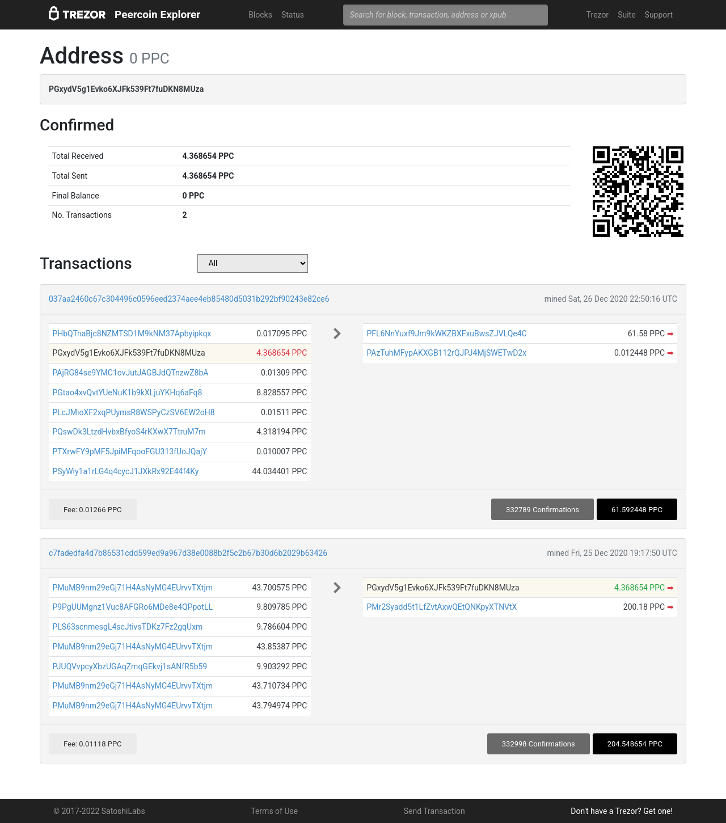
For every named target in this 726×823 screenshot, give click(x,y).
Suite (626, 14)
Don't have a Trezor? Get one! (622, 811)
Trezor (597, 14)
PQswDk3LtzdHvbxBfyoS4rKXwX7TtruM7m (128, 431)
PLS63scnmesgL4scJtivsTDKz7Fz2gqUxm (127, 626)
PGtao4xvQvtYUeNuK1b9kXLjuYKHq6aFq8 (127, 392)
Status (292, 14)
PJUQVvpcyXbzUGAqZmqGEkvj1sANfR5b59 (129, 666)
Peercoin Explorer (157, 14)
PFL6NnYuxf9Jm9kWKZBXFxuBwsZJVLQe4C (446, 333)
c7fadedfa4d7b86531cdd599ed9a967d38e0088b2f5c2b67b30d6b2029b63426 (188, 553)
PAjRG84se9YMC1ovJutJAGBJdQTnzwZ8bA (130, 372)
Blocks (260, 14)
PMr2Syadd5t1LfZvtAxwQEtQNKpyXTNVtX (441, 606)
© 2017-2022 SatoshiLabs (99, 811)
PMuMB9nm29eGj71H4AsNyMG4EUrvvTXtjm (132, 587)
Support (659, 14)
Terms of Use (274, 811)
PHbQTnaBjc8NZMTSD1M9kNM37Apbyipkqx (131, 333)
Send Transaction (434, 811)
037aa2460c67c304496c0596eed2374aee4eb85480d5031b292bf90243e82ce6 (189, 298)
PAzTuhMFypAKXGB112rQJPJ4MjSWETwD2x (446, 352)
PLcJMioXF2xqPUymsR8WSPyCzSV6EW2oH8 (133, 412)
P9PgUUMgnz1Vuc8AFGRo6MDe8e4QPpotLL (132, 606)
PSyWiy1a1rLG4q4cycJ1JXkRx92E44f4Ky (125, 471)
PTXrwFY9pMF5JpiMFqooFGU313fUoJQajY (129, 451)
